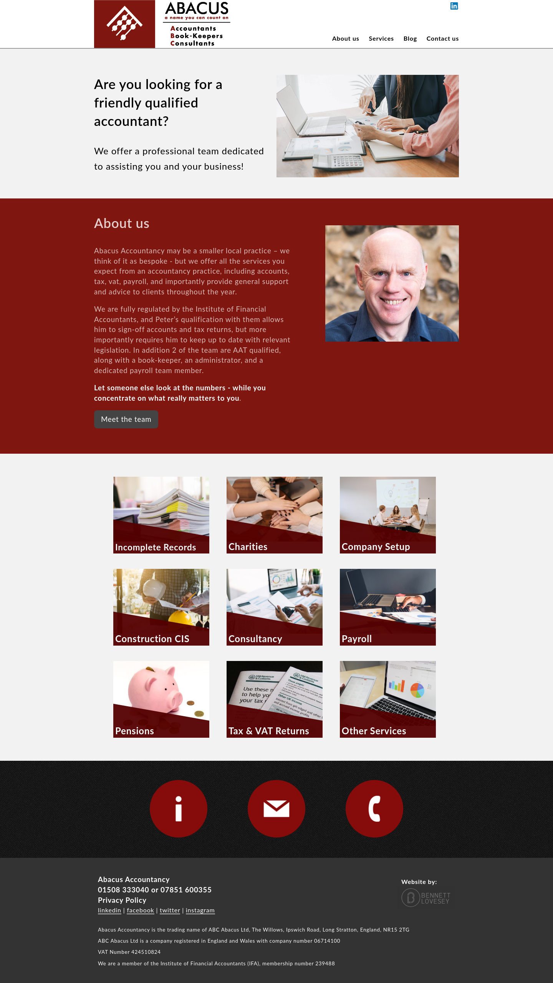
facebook (140, 910)
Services (381, 38)
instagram (200, 910)
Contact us (443, 38)
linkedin (109, 910)
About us (345, 38)
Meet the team (126, 419)
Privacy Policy (122, 900)
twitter (170, 910)
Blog (410, 38)
